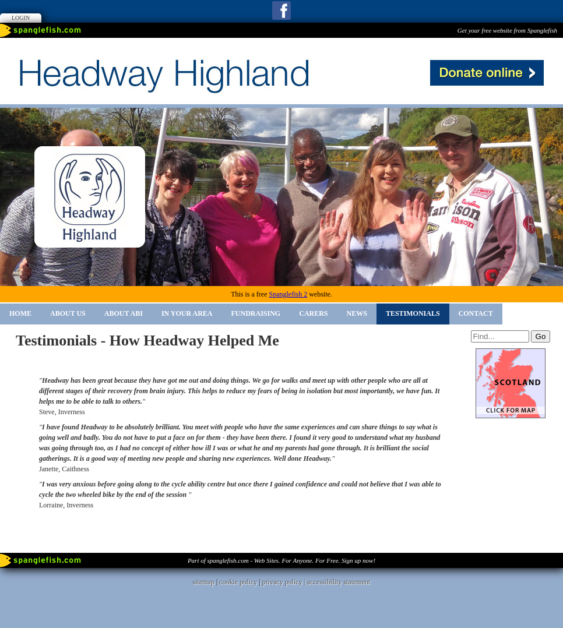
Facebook (281, 10)
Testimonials (413, 313)
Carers (313, 313)
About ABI (123, 313)
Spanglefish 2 (288, 294)
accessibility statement (338, 582)
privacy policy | (284, 582)
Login (21, 18)
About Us (68, 313)
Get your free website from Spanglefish (507, 30)
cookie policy (238, 582)
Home (20, 313)
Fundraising (256, 313)
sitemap (203, 582)
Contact (476, 313)
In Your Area (187, 313)
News (357, 313)
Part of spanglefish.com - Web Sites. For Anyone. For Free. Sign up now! (281, 560)
